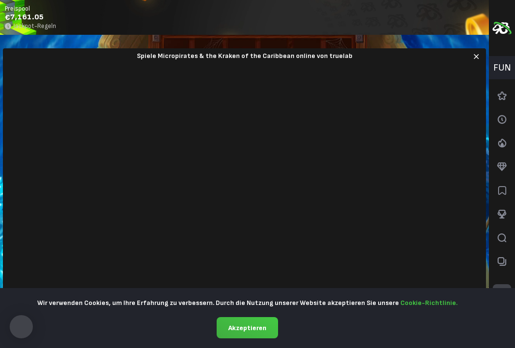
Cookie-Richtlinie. (428, 303)
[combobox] (502, 67)
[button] (21, 326)
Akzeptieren (247, 328)
